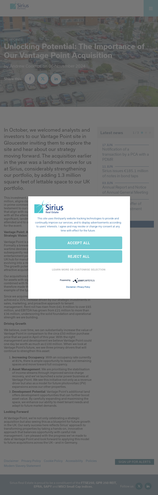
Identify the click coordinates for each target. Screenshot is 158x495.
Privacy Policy (83, 287)
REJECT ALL (79, 256)
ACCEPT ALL (78, 243)
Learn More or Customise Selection (79, 269)
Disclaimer (71, 287)
